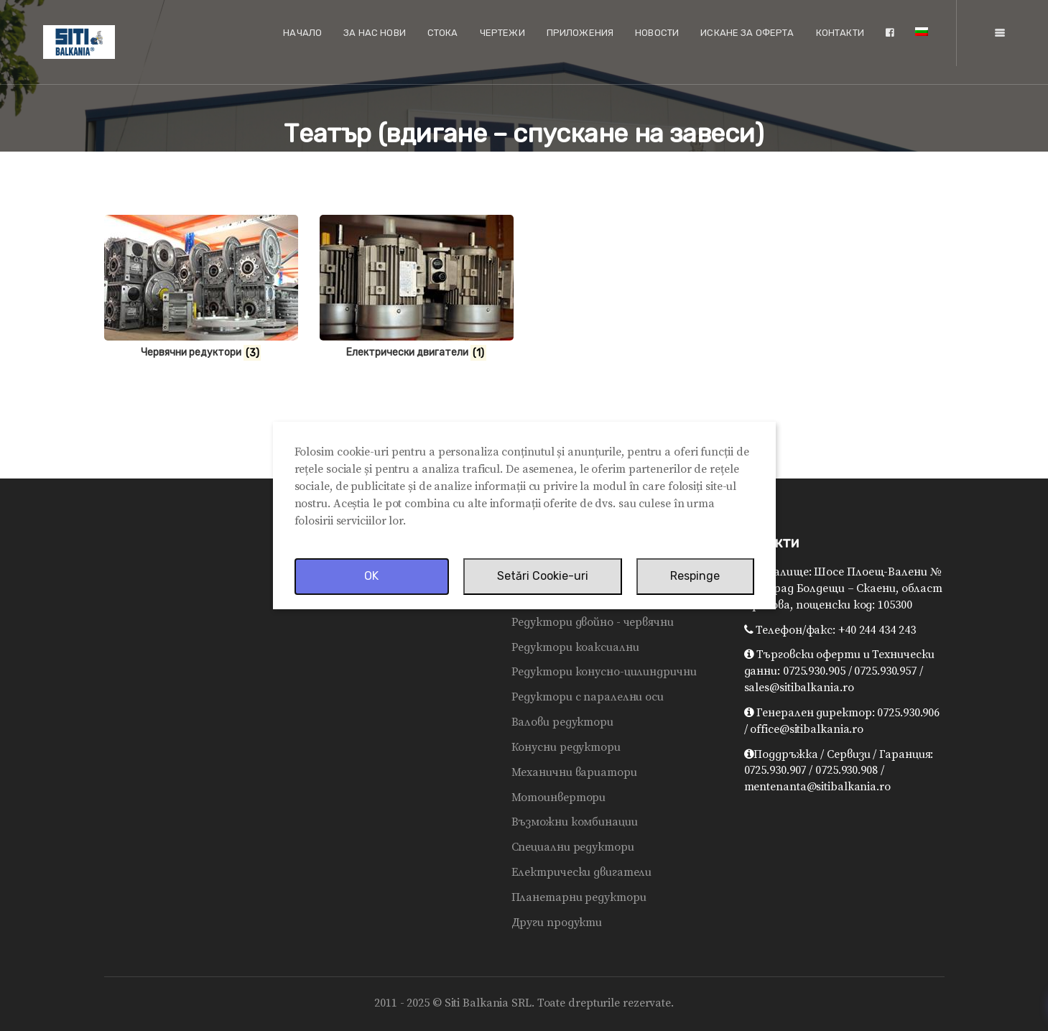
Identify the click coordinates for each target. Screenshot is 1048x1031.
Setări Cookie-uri (542, 576)
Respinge (695, 576)
